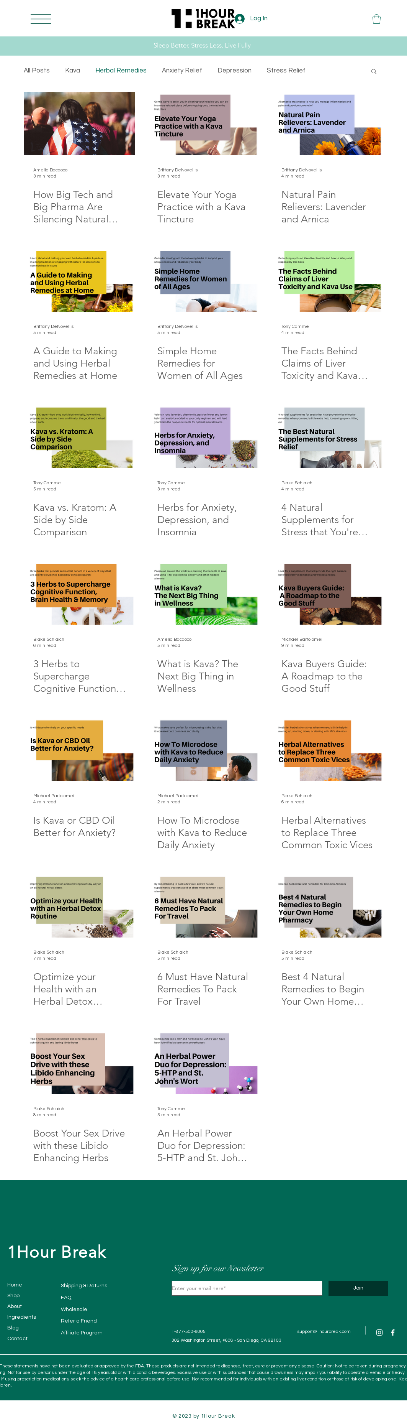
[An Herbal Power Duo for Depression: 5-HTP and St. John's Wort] (203, 1062)
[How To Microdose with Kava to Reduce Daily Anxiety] (203, 749)
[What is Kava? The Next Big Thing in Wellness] (203, 593)
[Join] (358, 1288)
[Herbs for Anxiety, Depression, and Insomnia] (203, 436)
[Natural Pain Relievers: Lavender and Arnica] (327, 123)
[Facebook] (393, 1332)
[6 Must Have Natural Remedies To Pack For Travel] (203, 906)
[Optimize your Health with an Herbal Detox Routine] (79, 906)
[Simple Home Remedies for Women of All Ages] (203, 280)
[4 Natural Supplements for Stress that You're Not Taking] (327, 436)
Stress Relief (286, 70)
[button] (41, 19)
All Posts (37, 70)
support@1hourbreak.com (324, 1331)
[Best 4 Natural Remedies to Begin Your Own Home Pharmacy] (327, 906)
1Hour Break (56, 1252)
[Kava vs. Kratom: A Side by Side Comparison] (79, 436)
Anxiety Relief (182, 70)
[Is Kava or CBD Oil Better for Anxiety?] (79, 749)
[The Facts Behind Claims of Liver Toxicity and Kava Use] (327, 280)
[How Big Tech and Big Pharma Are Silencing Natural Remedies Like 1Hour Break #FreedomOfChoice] (79, 123)
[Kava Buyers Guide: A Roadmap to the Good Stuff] (327, 593)
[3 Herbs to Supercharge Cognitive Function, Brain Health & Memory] (79, 593)
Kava (72, 70)
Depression (234, 70)
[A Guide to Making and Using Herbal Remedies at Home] (79, 280)
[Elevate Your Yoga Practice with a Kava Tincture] (203, 123)
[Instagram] (379, 1332)
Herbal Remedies (121, 70)
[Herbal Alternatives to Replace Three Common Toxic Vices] (327, 749)
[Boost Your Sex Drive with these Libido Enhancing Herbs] (79, 1062)
